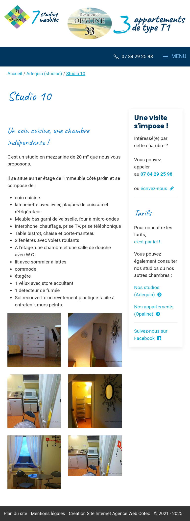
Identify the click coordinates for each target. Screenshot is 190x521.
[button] (174, 56)
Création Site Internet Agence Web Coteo (109, 513)
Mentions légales (48, 513)
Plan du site (15, 513)
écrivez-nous (157, 188)
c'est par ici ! (147, 242)
